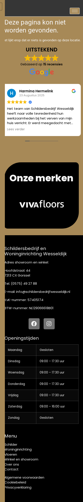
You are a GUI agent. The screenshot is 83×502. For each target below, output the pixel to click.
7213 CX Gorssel (17, 275)
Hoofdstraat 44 (17, 270)
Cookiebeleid (15, 482)
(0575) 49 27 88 (24, 283)
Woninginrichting (18, 449)
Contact (11, 469)
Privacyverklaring (17, 487)
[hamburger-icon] (75, 11)
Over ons (11, 464)
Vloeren (10, 454)
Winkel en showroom (21, 459)
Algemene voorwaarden (24, 477)
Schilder (10, 444)
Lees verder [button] (16, 129)
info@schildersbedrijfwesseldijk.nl (43, 291)
